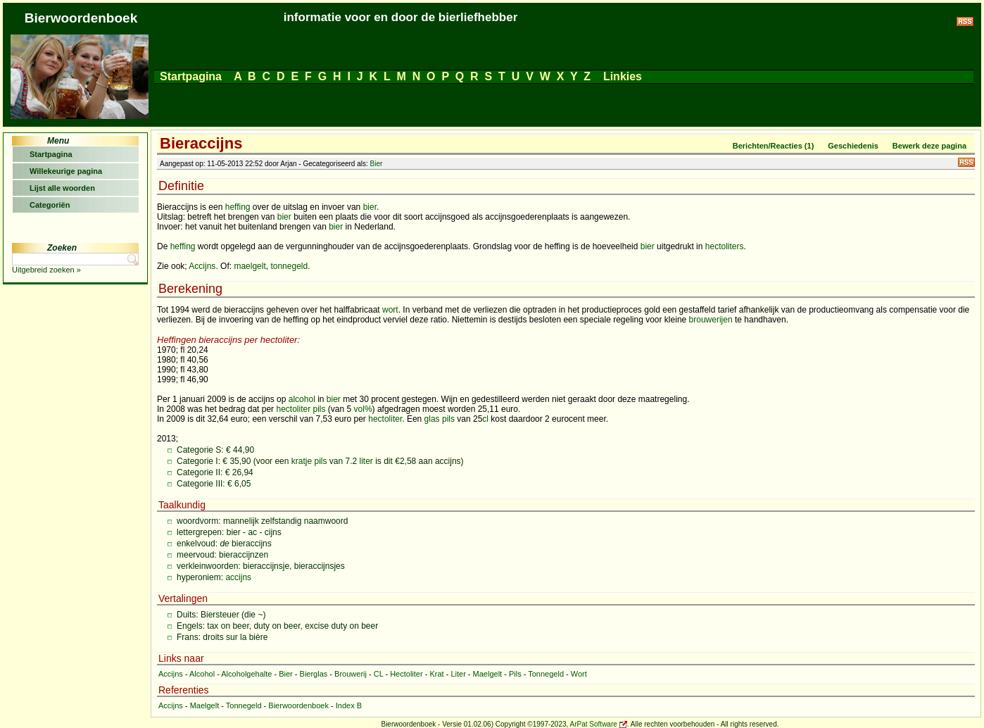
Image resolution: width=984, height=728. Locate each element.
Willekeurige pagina (66, 171)
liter (366, 461)
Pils (515, 674)
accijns (238, 577)
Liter (457, 674)
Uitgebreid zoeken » (46, 269)
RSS (966, 162)
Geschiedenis (853, 146)
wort (390, 310)
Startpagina (191, 76)
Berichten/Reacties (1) (773, 146)
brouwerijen (711, 320)
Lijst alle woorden (62, 188)
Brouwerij (350, 674)
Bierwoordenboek (298, 705)
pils (319, 409)
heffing (238, 207)
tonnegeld (289, 266)
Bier (376, 164)
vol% (363, 409)
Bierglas (314, 674)
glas (432, 419)
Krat (436, 674)
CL (379, 674)
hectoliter (293, 409)
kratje (301, 461)
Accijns (202, 266)
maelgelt (249, 266)
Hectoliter (406, 674)
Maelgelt (488, 674)
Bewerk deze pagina (929, 146)
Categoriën (50, 205)
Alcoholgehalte (246, 674)
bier (370, 207)
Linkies (622, 76)
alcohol (302, 399)
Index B (349, 705)
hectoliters (724, 246)
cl (485, 419)
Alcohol (202, 674)
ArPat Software (593, 724)
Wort (579, 674)
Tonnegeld (546, 674)
